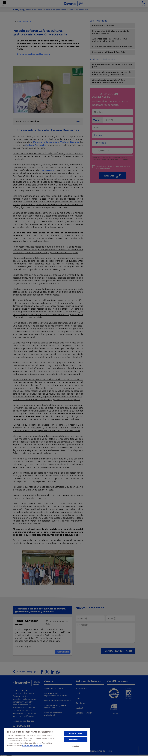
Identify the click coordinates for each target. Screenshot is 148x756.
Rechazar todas (75, 740)
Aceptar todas (75, 733)
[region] (47, 740)
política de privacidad (32, 746)
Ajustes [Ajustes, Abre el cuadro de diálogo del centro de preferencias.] (75, 746)
